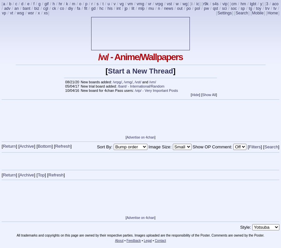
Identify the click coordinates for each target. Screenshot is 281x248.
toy (258, 8)
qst (215, 8)
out (180, 8)
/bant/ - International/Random (141, 86)
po (189, 8)
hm (243, 4)
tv (274, 8)
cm (234, 4)
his (109, 8)
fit (85, 8)
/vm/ (152, 82)
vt (11, 13)
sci (224, 8)
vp (4, 13)
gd (93, 8)
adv (7, 8)
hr (60, 4)
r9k (205, 4)
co (62, 8)
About (119, 240)
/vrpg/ (117, 82)
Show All (209, 95)
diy (70, 8)
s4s (215, 4)
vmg (140, 4)
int (118, 8)
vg (122, 4)
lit (132, 8)
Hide (195, 95)
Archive (27, 146)
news (168, 8)
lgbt (253, 4)
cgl (45, 8)
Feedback (133, 240)
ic (197, 4)
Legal (148, 240)
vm (130, 4)
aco (275, 4)
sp (243, 8)
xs (46, 13)
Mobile (257, 13)
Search (242, 13)
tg (250, 8)
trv (267, 8)
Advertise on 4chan (140, 137)
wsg (20, 13)
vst (169, 4)
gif (46, 4)
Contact (160, 240)
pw (206, 8)
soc (234, 8)
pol (197, 8)
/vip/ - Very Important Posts (156, 90)
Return (9, 146)
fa (78, 8)
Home (273, 13)
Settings (225, 13)
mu (151, 8)
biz (36, 8)
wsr (31, 13)
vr (149, 4)
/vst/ (138, 82)
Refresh (63, 146)
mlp (141, 8)
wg (185, 4)
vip (225, 4)
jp (125, 8)
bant (26, 8)
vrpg (159, 4)
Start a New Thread (140, 71)
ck (54, 8)
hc (101, 8)
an (16, 8)
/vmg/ (128, 82)
